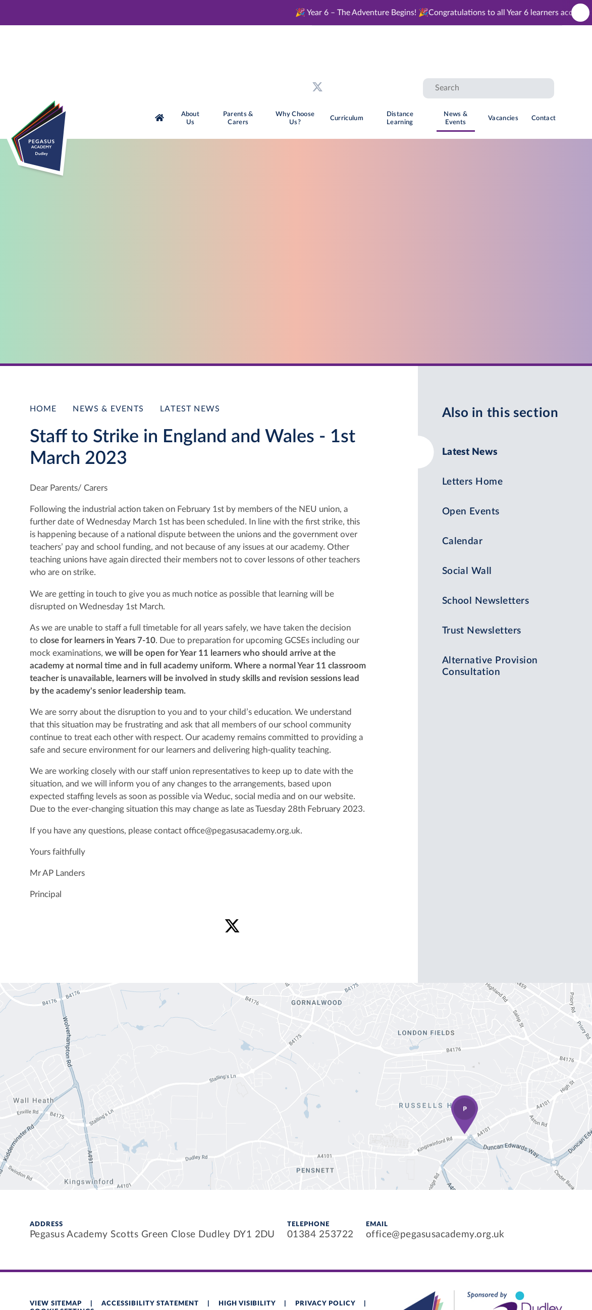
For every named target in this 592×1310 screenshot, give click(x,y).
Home (43, 409)
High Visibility (247, 1303)
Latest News (190, 409)
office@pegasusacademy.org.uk (435, 1234)
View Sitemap (56, 1303)
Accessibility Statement (149, 1303)
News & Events (108, 409)
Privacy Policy (325, 1303)
